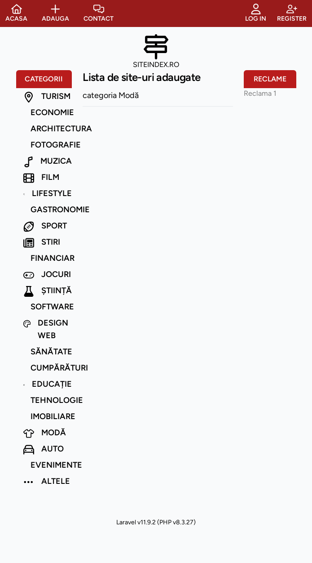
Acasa (16, 13)
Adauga (55, 13)
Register (292, 13)
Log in (255, 13)
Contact (98, 13)
